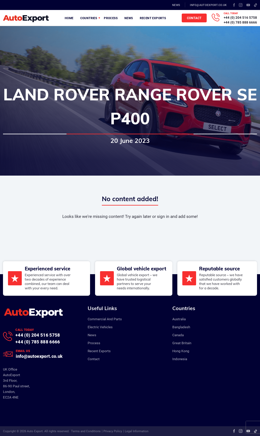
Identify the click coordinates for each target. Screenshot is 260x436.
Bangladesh (181, 327)
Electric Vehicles (100, 327)
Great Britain (181, 343)
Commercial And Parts (105, 319)
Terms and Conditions (86, 431)
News (176, 5)
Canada (178, 335)
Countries (88, 18)
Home (69, 18)
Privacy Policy (112, 431)
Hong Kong (180, 351)
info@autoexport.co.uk (208, 5)
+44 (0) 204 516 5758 (240, 17)
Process (111, 18)
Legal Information (136, 431)
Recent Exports (153, 18)
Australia (179, 319)
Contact (194, 18)
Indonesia (179, 359)
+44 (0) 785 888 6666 (240, 22)
